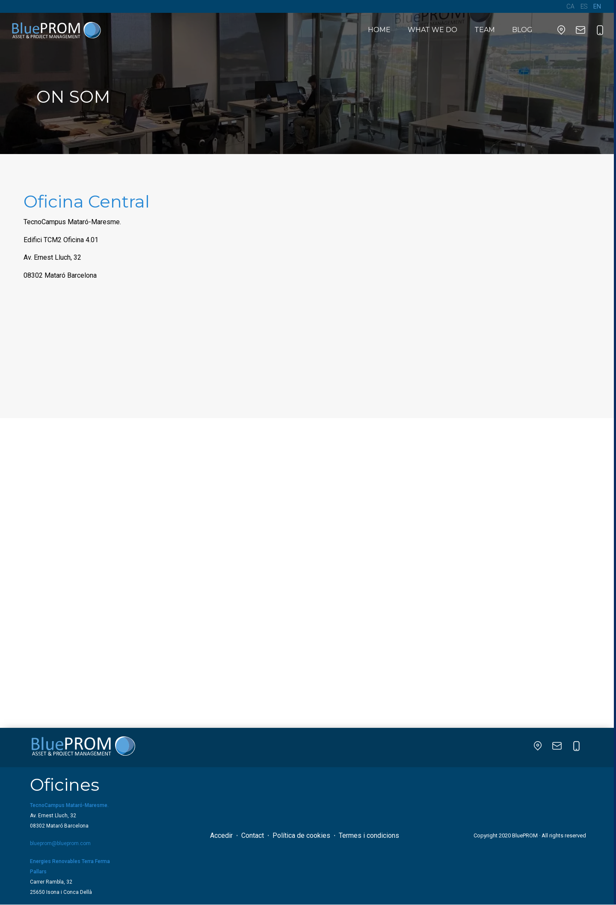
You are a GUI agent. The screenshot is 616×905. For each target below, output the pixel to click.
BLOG (522, 30)
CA (570, 6)
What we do (432, 30)
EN (597, 6)
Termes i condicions (369, 835)
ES (583, 6)
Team (484, 30)
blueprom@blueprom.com (60, 843)
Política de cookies (301, 835)
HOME (379, 30)
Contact (252, 835)
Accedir (221, 835)
